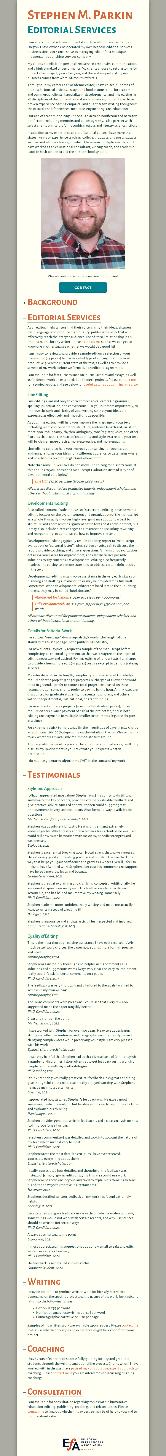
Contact (82, 287)
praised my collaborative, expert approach (102, 1368)
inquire (133, 732)
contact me (92, 342)
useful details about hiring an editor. (111, 384)
